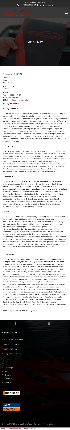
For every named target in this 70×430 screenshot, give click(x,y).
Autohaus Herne (22, 424)
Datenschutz (8, 379)
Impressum (7, 382)
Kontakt (6, 375)
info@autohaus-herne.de (36, 2)
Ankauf (6, 371)
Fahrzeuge (7, 368)
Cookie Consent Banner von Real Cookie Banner (18, 429)
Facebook (15, 323)
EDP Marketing (47, 424)
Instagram (49, 323)
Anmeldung (48, 5)
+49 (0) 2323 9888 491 (26, 5)
